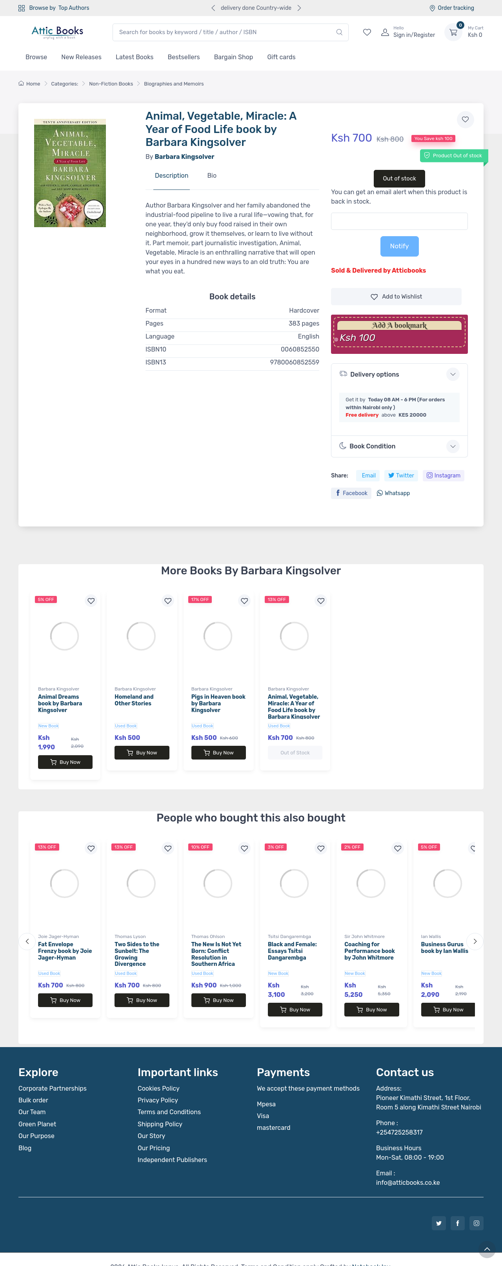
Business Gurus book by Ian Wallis (445, 940)
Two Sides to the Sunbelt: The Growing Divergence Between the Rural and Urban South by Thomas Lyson (141, 956)
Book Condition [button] (367, 446)
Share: (339, 475)
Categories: (64, 84)
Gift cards (281, 57)
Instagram (443, 475)
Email (369, 475)
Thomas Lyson (130, 928)
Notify (399, 246)
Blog (24, 1132)
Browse (36, 57)
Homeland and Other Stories (134, 700)
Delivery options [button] (369, 374)
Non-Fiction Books (111, 84)
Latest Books (135, 57)
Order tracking (451, 8)
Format (156, 310)
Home (29, 84)
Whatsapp (393, 493)
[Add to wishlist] (465, 119)
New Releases (81, 57)
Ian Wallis (431, 928)
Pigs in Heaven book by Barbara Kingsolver (218, 704)
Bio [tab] (211, 175)
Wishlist (396, 297)
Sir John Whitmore (364, 928)
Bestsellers (184, 57)
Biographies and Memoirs (174, 84)
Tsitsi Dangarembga (289, 928)
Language (160, 336)
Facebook (351, 493)
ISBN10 (156, 349)
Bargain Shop (233, 57)
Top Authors (73, 8)
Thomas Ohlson (208, 928)
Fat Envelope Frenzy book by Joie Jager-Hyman (65, 943)
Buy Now (65, 762)
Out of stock (399, 178)
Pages (155, 323)
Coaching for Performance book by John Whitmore (369, 943)
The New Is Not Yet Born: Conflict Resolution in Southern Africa (216, 946)
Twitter (401, 475)
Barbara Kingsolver (58, 689)
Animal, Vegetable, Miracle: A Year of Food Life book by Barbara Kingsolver (294, 707)
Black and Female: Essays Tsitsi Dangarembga (292, 943)
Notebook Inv (371, 1251)
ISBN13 (156, 362)
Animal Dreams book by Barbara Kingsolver (60, 704)
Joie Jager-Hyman (58, 928)
